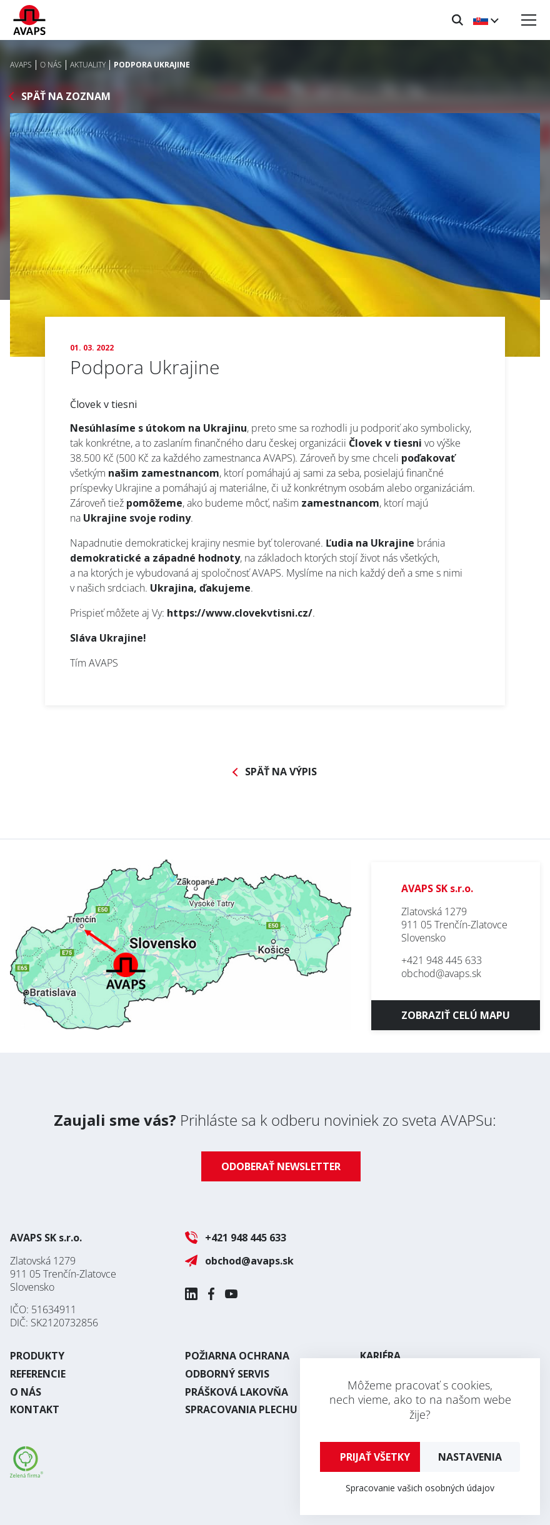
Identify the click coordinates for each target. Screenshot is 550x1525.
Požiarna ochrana (237, 1356)
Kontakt (34, 1409)
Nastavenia (470, 1457)
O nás (25, 1392)
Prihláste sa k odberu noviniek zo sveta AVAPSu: (275, 1120)
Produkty (37, 1356)
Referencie (38, 1374)
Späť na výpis (281, 771)
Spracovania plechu (241, 1409)
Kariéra (380, 1356)
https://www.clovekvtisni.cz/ (239, 613)
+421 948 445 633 (441, 960)
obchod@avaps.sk (441, 973)
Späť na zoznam (66, 96)
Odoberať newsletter (281, 1166)
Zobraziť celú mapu (455, 1015)
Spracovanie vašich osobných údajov (420, 1488)
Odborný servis (227, 1374)
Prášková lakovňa (236, 1392)
